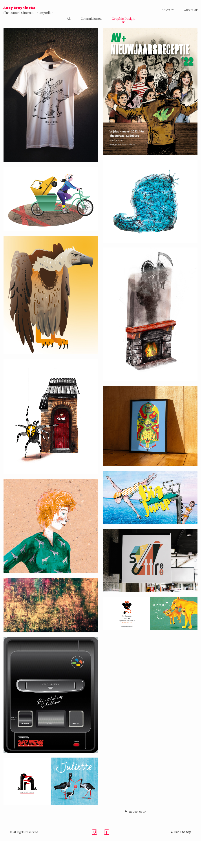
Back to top (181, 832)
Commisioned (91, 19)
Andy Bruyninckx (19, 7)
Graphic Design (123, 19)
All (69, 19)
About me (191, 10)
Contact (168, 10)
